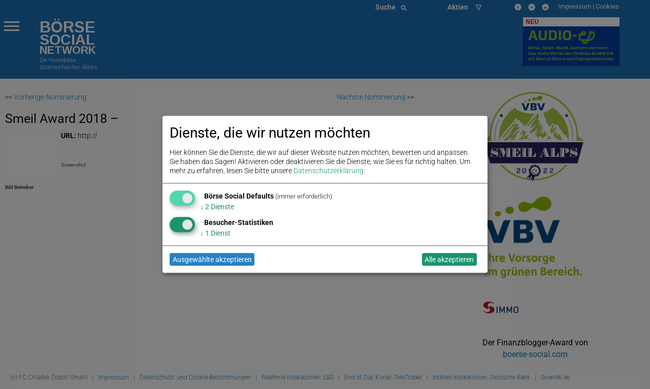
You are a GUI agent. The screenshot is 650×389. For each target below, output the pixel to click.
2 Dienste (217, 207)
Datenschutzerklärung (329, 171)
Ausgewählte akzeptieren (212, 259)
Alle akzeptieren (449, 259)
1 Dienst (215, 233)
